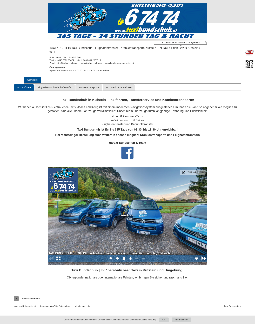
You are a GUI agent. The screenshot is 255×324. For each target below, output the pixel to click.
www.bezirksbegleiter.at (25, 306)
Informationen (181, 319)
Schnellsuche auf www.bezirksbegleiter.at (180, 42)
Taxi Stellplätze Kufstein (119, 87)
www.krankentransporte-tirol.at (119, 63)
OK (164, 319)
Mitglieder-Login (82, 306)
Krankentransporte (89, 87)
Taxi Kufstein (24, 87)
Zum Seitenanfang (232, 306)
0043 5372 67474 (65, 60)
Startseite (32, 79)
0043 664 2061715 (92, 60)
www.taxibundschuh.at (91, 63)
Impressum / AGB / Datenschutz (55, 306)
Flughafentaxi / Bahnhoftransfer (55, 87)
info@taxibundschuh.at (67, 63)
